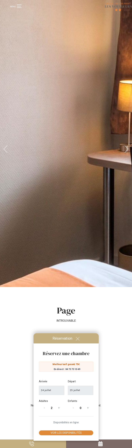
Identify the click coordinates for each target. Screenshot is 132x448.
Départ (72, 381)
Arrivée (43, 381)
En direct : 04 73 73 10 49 (67, 369)
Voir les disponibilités (66, 432)
